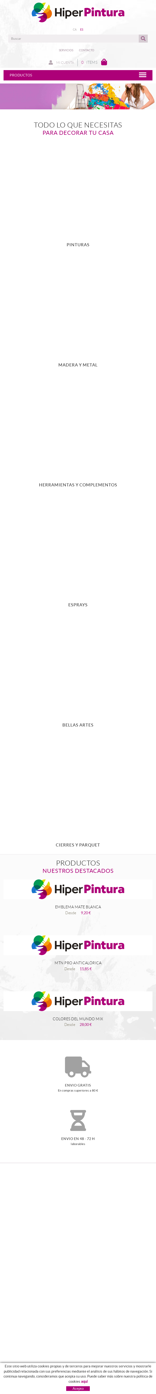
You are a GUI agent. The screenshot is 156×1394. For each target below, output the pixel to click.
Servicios (66, 50)
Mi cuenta (61, 62)
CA (75, 29)
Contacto (86, 50)
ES (81, 29)
